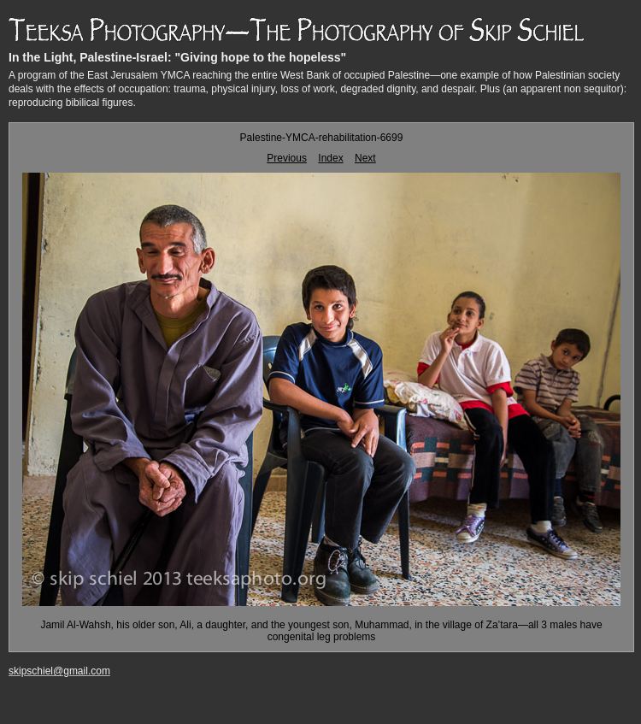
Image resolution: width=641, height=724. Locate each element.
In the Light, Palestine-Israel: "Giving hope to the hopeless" (177, 57)
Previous (287, 158)
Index (330, 158)
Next (365, 158)
